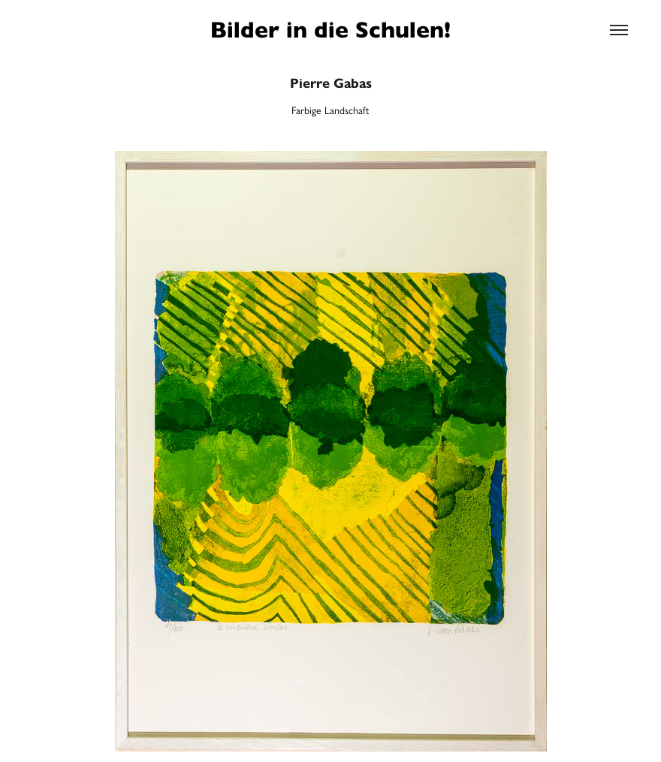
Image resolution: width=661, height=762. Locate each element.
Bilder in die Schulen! (330, 30)
